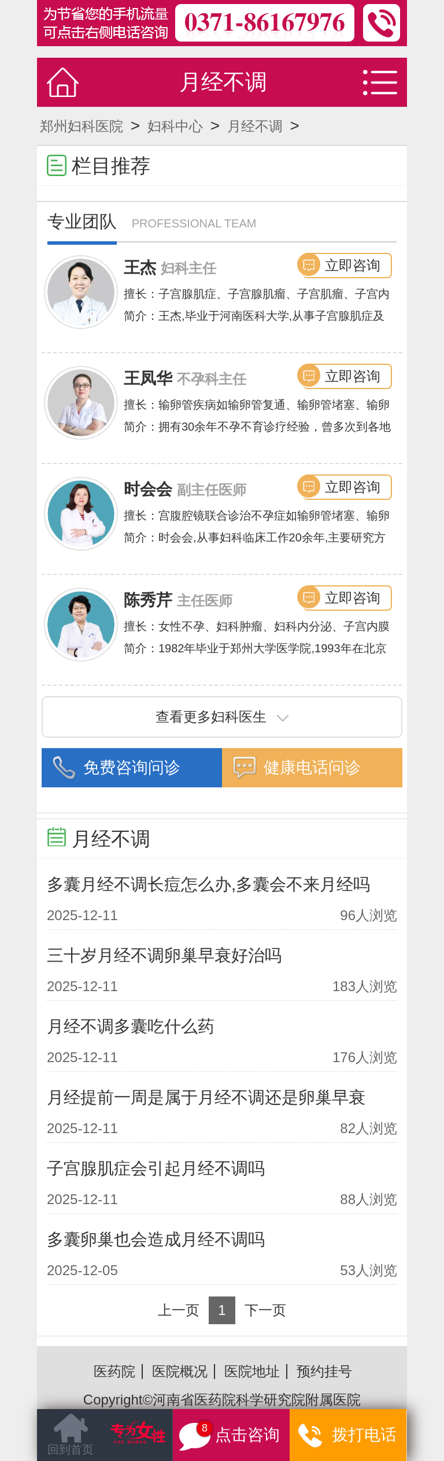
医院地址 (252, 1371)
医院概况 (180, 1371)
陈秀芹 (148, 600)
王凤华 (148, 378)
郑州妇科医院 (81, 126)
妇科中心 (175, 126)
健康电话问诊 (312, 767)
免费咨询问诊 (131, 767)
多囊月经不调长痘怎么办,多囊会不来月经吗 (208, 884)
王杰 (140, 267)
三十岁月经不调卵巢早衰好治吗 (164, 955)
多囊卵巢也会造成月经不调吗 (156, 1239)
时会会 (148, 489)
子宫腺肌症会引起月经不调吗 (156, 1168)
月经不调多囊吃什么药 (130, 1026)
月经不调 (255, 126)
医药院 (114, 1371)
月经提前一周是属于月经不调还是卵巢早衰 (206, 1097)
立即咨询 (352, 265)
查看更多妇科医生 (222, 716)
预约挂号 (324, 1371)
